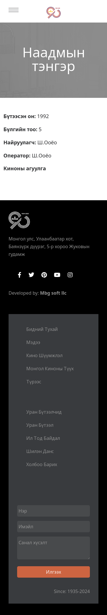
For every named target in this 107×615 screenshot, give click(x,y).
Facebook (19, 275)
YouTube (57, 275)
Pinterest (44, 275)
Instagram (70, 275)
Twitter (31, 275)
